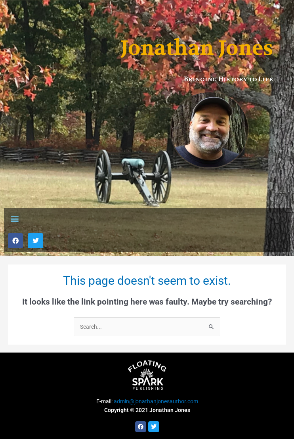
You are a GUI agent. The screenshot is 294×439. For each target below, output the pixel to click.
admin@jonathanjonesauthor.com (156, 401)
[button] (14, 218)
